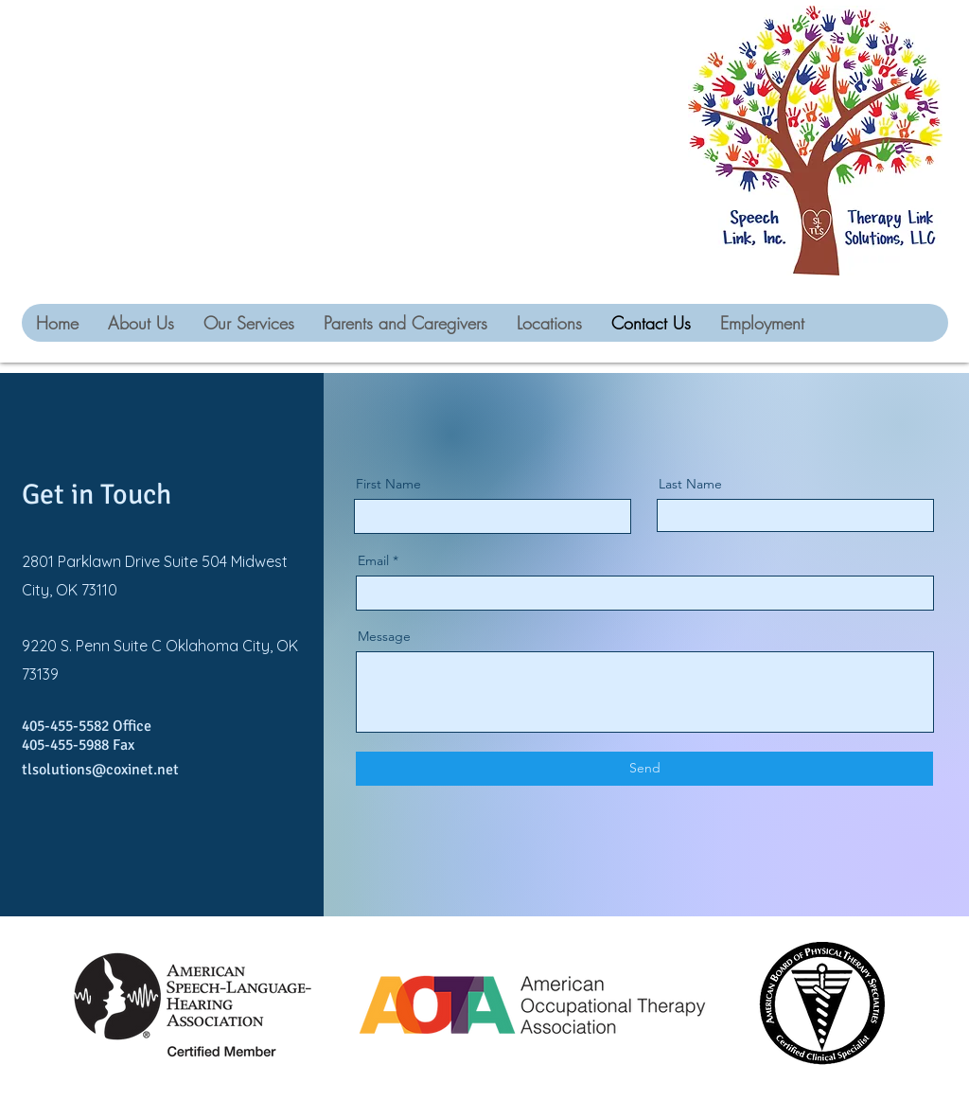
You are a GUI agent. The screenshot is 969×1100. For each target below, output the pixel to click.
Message (384, 636)
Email (373, 560)
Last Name (690, 483)
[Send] (644, 769)
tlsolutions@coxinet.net (100, 769)
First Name (388, 483)
